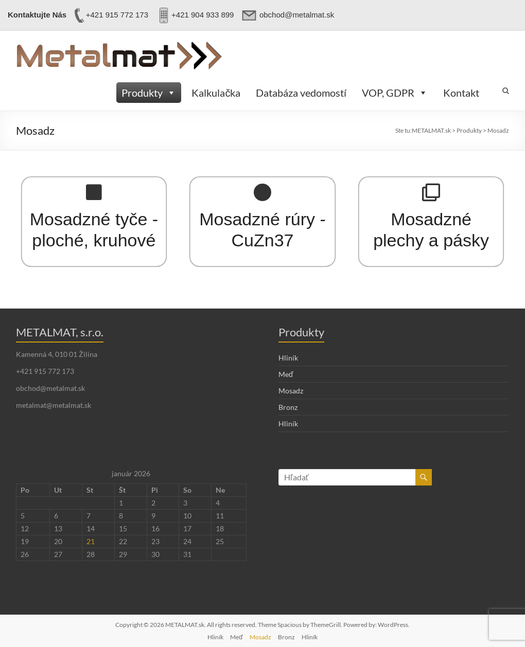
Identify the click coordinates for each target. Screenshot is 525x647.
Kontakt (461, 92)
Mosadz (290, 390)
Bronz (287, 407)
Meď (285, 374)
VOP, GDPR (395, 92)
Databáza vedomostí (301, 92)
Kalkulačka (215, 92)
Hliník (288, 357)
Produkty (148, 92)
